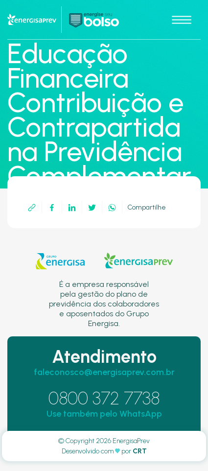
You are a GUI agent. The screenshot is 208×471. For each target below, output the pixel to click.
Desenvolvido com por (104, 451)
